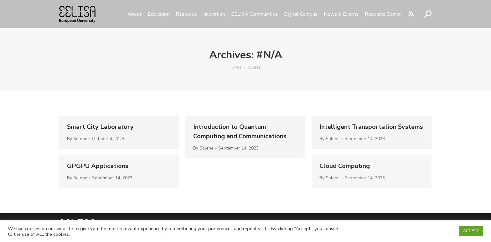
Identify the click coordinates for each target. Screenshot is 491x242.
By (77, 139)
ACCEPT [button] (471, 231)
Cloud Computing (344, 166)
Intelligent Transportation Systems (371, 127)
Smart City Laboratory (100, 127)
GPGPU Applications (97, 166)
